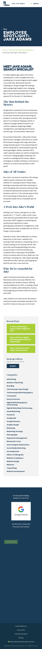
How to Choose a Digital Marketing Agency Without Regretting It (20, 339)
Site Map (21, 638)
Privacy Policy (21, 630)
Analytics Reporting (15, 382)
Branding (10, 386)
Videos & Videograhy (15, 455)
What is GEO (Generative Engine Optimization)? (19, 349)
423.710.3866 (18, 4)
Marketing (11, 428)
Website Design (13, 461)
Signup (13, 366)
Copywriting (12, 468)
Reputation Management (17, 438)
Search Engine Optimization (18, 445)
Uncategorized (13, 451)
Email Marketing (13, 411)
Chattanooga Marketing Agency (20, 50)
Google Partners (13, 421)
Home (4, 50)
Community (11, 396)
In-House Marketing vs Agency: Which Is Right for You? (20, 328)
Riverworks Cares (14, 441)
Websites (10, 464)
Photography (12, 435)
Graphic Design (13, 425)
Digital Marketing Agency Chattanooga (17, 403)
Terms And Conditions (21, 634)
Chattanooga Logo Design (17, 389)
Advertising (11, 379)
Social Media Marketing (16, 448)
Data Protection (13, 399)
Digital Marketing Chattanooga (19, 408)
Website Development (16, 471)
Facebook (11, 415)
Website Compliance (15, 458)
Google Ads (11, 418)
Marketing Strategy (15, 431)
